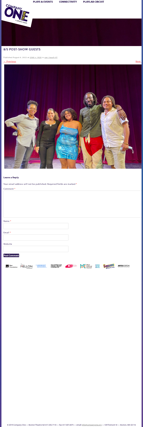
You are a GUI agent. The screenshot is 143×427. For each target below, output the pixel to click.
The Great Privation (88, 340)
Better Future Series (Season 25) (37, 306)
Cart (68, 8)
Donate (83, 314)
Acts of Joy (18, 310)
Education (88, 314)
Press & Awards (88, 15)
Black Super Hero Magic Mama (48, 306)
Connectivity (68, 1)
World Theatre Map (60, 386)
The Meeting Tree (100, 340)
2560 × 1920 (36, 57)
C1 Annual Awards (81, 415)
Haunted (100, 314)
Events (59, 419)
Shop (56, 11)
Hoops (111, 314)
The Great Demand (83, 340)
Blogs (59, 395)
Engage (60, 348)
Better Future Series (28, 310)
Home (7, 314)
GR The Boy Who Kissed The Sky (95, 301)
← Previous (9, 61)
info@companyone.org (92, 425)
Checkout (75, 314)
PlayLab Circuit (93, 1)
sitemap (112, 344)
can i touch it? (50, 57)
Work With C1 (107, 340)
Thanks (68, 419)
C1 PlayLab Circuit (60, 357)
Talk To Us (132, 340)
